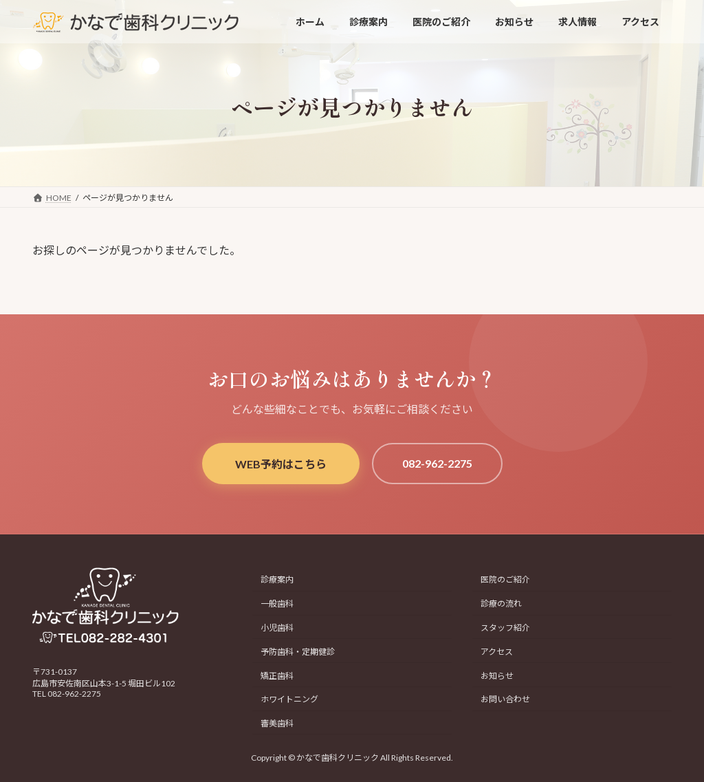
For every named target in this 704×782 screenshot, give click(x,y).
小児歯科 (277, 627)
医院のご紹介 (505, 580)
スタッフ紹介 (505, 627)
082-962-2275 (437, 463)
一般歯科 (277, 604)
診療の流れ (501, 604)
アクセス (497, 652)
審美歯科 (277, 723)
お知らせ (497, 676)
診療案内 (277, 580)
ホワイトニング (289, 700)
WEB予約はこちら (281, 463)
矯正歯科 (277, 676)
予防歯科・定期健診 (298, 652)
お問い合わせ (505, 700)
